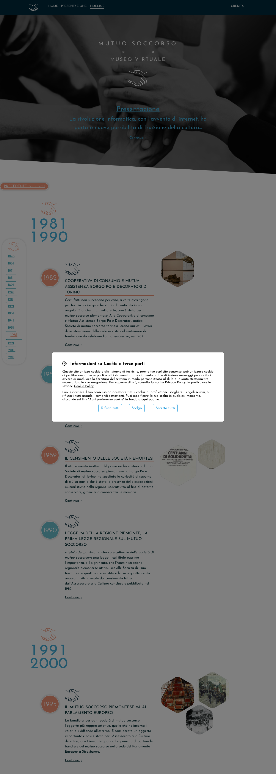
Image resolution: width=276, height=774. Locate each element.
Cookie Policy (84, 386)
